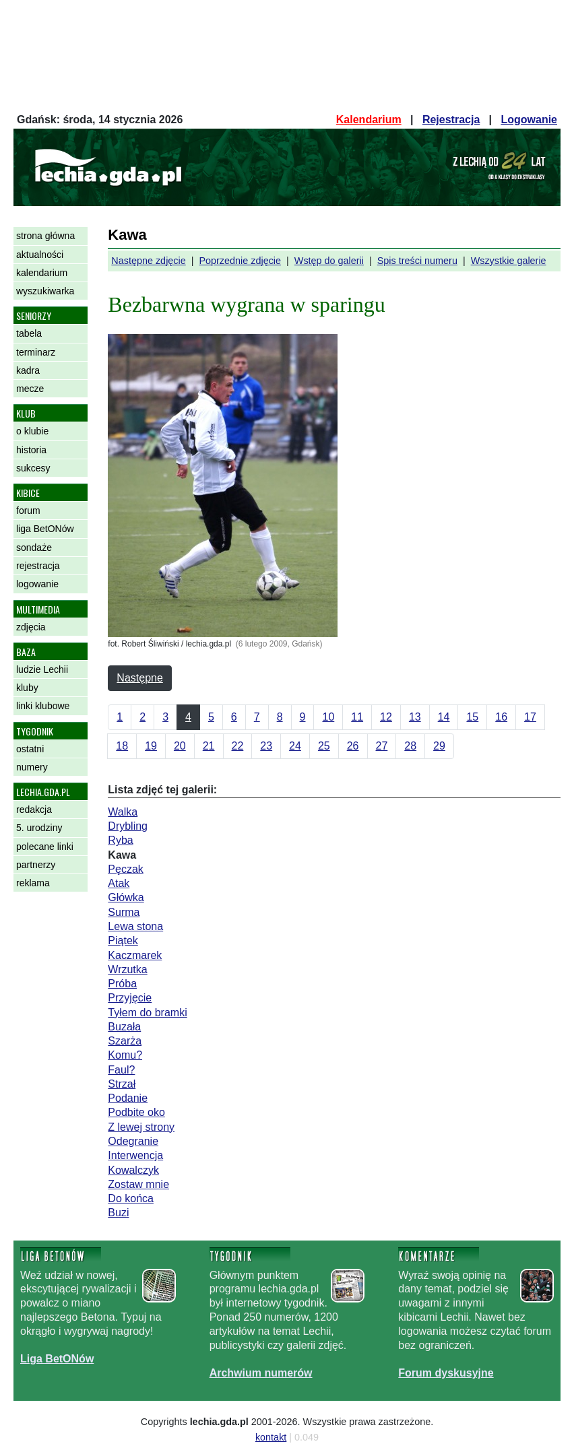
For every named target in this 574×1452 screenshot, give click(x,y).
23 (266, 746)
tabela (29, 333)
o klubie (32, 431)
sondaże (34, 547)
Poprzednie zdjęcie (240, 260)
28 (410, 746)
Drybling (128, 826)
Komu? (125, 1055)
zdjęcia (31, 627)
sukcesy (33, 468)
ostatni (30, 749)
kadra (28, 370)
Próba (122, 983)
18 (122, 746)
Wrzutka (127, 969)
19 (151, 746)
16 (501, 717)
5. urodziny (39, 827)
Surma (123, 912)
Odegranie (133, 1141)
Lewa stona (135, 926)
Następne (140, 678)
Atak (118, 883)
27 (382, 746)
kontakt (270, 1437)
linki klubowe (42, 705)
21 (209, 746)
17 (530, 717)
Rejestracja (451, 119)
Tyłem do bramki (147, 1012)
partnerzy (35, 864)
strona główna (45, 235)
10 (328, 717)
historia (31, 449)
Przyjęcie (130, 997)
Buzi (118, 1212)
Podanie (128, 1098)
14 (444, 717)
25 (324, 746)
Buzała (124, 1026)
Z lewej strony (141, 1127)
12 (386, 717)
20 (180, 746)
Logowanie (529, 119)
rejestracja (38, 565)
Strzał (121, 1084)
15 (472, 717)
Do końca (131, 1198)
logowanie (37, 584)
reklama (33, 883)
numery (32, 767)
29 (439, 746)
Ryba (120, 840)
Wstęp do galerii (329, 260)
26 (353, 746)
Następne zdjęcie (148, 260)
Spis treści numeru (417, 260)
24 (295, 746)
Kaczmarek (135, 955)
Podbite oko (136, 1112)
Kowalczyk (133, 1170)
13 (415, 717)
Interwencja (135, 1155)
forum (28, 510)
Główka (126, 897)
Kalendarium (369, 119)
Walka (122, 812)
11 (357, 717)
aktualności (39, 254)
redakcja (34, 809)
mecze (30, 388)
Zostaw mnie (138, 1184)
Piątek (122, 940)
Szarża (124, 1041)
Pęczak (125, 869)
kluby (27, 687)
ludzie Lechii (42, 669)
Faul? (121, 1070)
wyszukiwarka (45, 291)
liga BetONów (45, 528)
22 (238, 746)
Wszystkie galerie (508, 260)
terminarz (35, 352)
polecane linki (44, 846)
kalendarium (41, 272)
